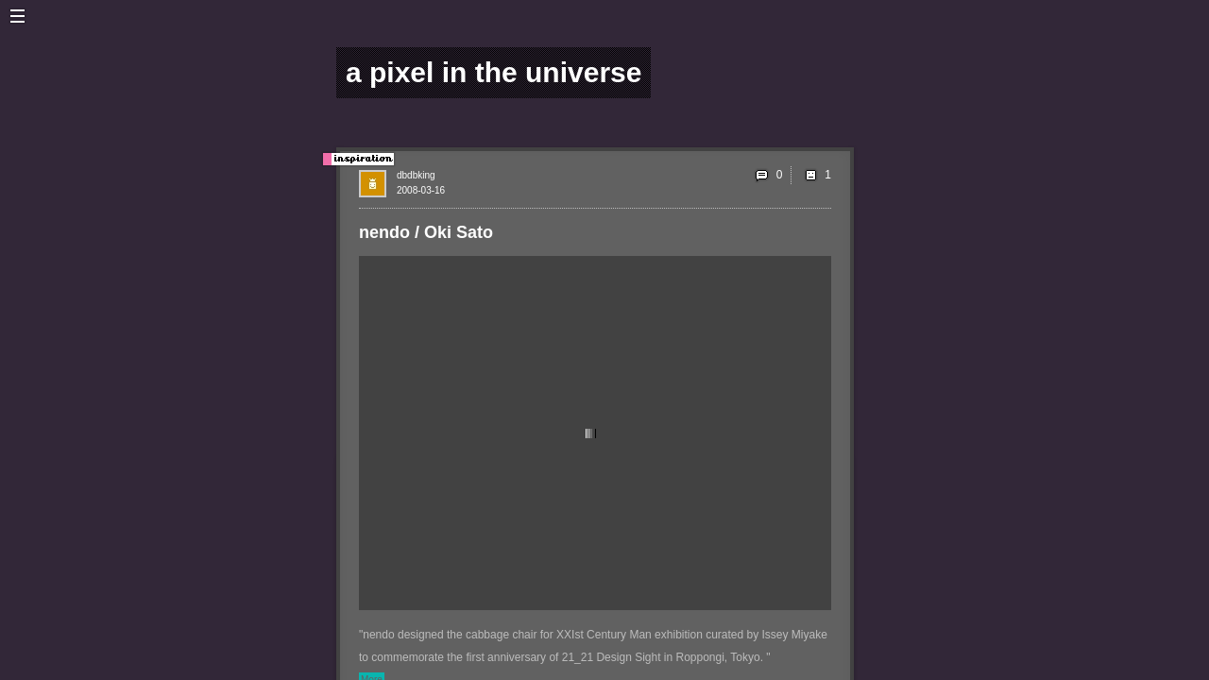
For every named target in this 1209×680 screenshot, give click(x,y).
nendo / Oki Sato (426, 232)
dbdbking (416, 175)
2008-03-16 (421, 190)
